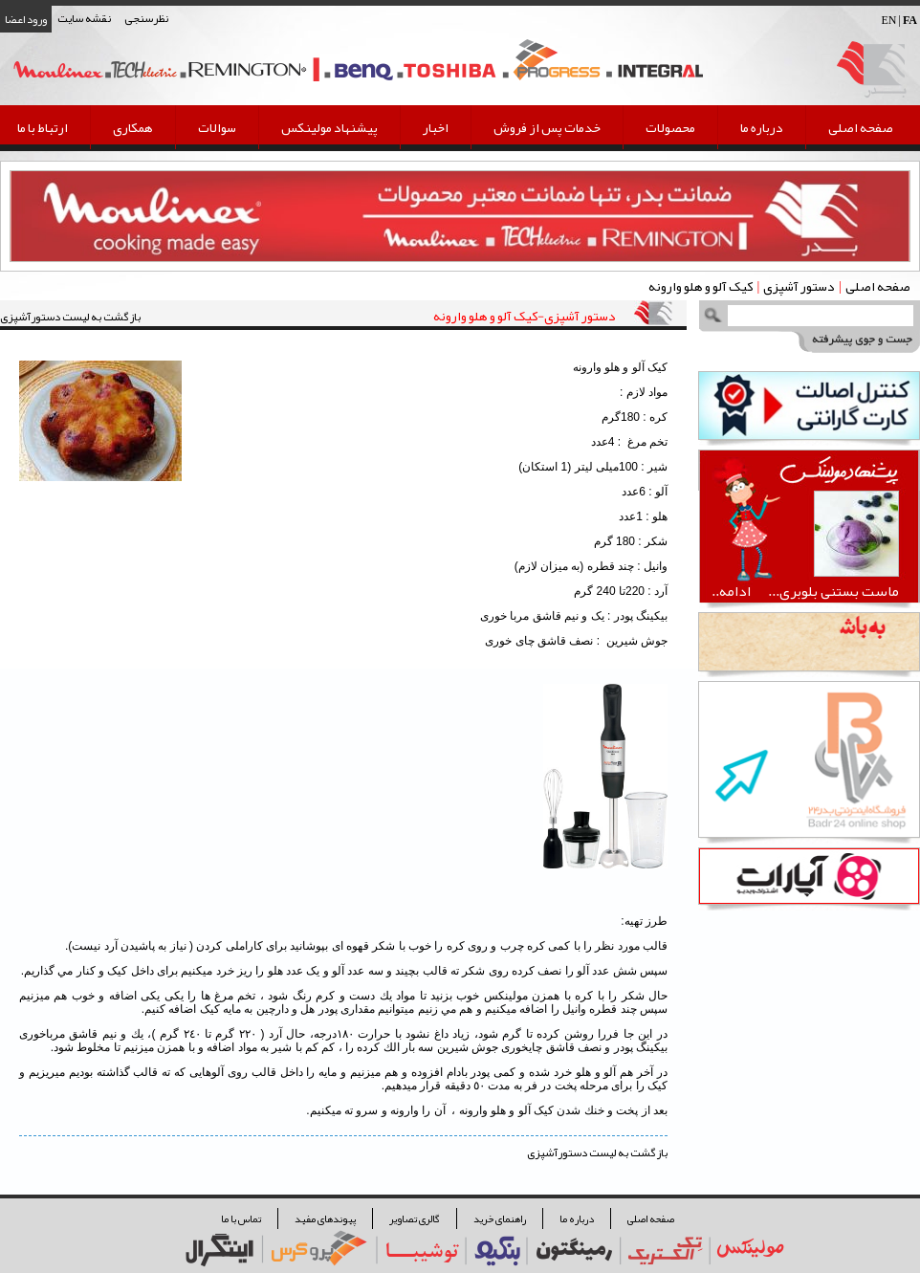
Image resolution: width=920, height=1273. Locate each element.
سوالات (217, 127)
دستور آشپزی (798, 286)
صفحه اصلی (860, 127)
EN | (899, 20)
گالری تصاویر (414, 1218)
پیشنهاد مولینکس (329, 127)
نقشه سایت (84, 18)
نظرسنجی (146, 18)
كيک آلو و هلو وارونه (700, 286)
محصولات (670, 127)
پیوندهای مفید (325, 1218)
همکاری (133, 127)
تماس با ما (241, 1218)
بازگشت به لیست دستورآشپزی (70, 316)
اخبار (436, 127)
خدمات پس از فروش (547, 127)
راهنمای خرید (499, 1218)
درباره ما (761, 127)
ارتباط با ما (42, 127)
